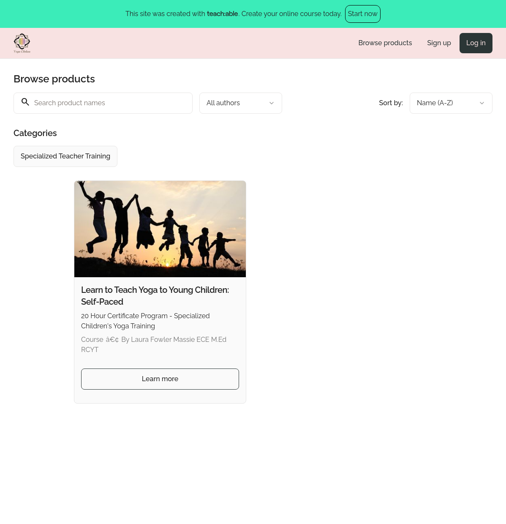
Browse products (385, 43)
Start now (363, 14)
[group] (248, 156)
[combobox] (240, 103)
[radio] (65, 156)
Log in (476, 43)
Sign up (439, 43)
